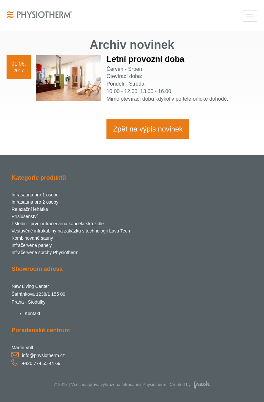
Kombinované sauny (32, 238)
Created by (190, 384)
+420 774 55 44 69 (41, 363)
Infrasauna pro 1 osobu (35, 194)
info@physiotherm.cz (43, 355)
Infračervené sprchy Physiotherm (45, 252)
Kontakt (32, 313)
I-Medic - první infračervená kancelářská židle (57, 223)
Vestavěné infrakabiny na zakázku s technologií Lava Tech (70, 230)
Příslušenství (24, 216)
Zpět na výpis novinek (148, 129)
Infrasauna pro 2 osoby (34, 202)
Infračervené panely (31, 245)
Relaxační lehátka (29, 209)
